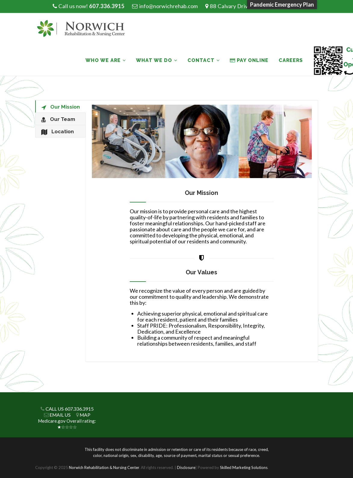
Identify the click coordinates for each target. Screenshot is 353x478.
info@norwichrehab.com (168, 6)
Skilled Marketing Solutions (244, 467)
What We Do (154, 60)
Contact (201, 60)
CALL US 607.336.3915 (69, 409)
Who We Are (103, 60)
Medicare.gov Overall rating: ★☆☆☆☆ (67, 424)
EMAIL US (60, 415)
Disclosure (186, 467)
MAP (85, 415)
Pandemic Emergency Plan (282, 4)
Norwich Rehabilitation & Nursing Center (104, 467)
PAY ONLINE (249, 60)
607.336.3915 (107, 6)
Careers (291, 60)
